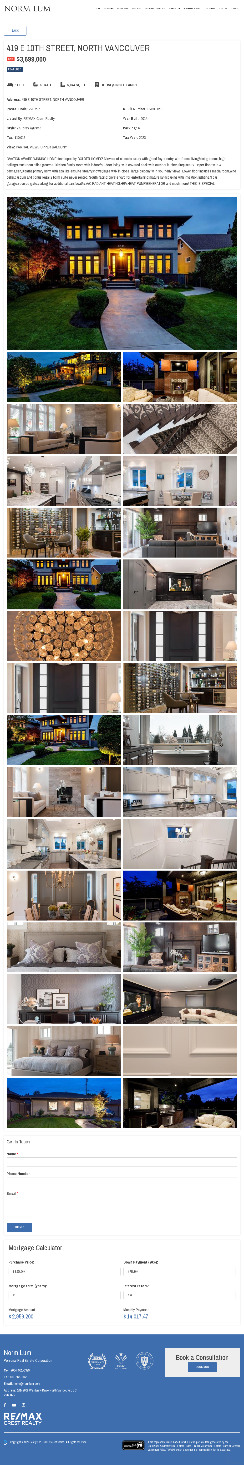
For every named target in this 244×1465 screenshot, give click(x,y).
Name (12, 1153)
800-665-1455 (18, 1377)
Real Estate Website (53, 1442)
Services (172, 8)
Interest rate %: (136, 1286)
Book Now (202, 1367)
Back (15, 31)
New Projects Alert (192, 8)
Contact (234, 8)
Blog (221, 8)
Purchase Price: (21, 1262)
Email (12, 1193)
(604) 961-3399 (20, 1370)
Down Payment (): (140, 1262)
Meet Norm (136, 8)
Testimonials (209, 8)
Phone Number (18, 1173)
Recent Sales (122, 8)
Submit (19, 1227)
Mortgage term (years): (28, 1286)
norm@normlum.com (27, 1384)
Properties (108, 8)
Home (98, 8)
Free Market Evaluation (155, 8)
